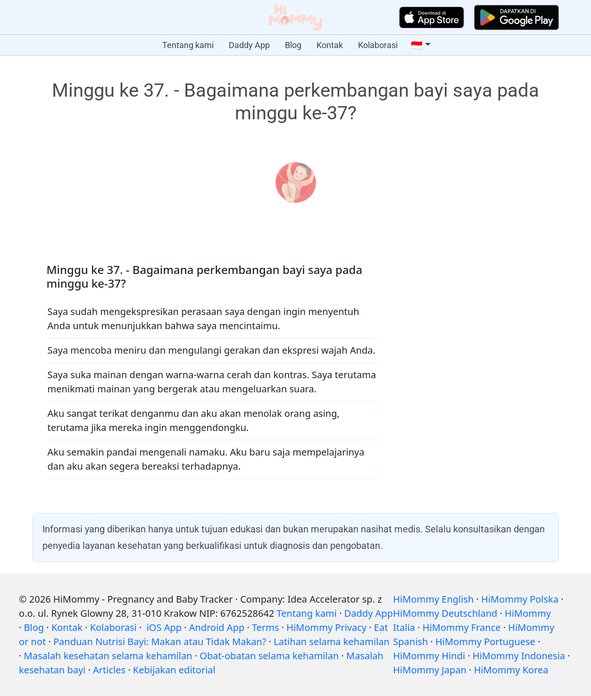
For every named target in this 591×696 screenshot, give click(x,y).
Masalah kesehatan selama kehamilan (108, 655)
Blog (293, 45)
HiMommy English (433, 599)
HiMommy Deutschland (445, 613)
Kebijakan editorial (174, 669)
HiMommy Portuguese (485, 641)
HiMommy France (462, 627)
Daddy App (249, 45)
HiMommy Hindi (429, 655)
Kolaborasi (378, 45)
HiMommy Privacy (326, 627)
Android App (216, 627)
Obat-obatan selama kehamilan (269, 655)
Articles (109, 669)
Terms (265, 627)
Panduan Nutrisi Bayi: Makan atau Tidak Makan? (159, 641)
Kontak (329, 45)
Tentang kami (188, 45)
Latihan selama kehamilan (332, 641)
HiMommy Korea (511, 669)
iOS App (164, 627)
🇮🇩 (417, 45)
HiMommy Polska (519, 599)
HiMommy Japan (429, 669)
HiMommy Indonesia (519, 655)
